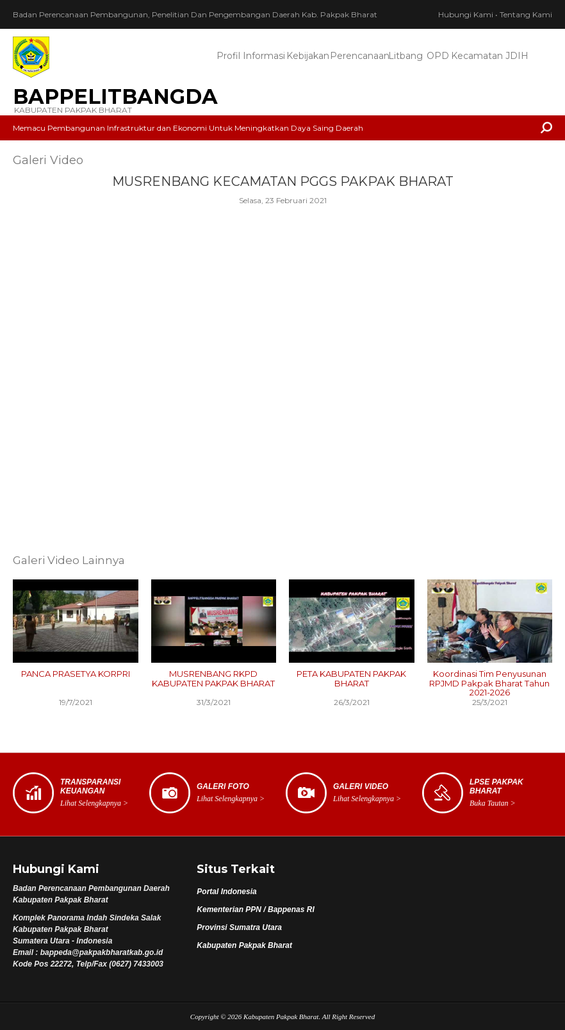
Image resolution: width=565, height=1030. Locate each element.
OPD (438, 56)
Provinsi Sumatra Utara (239, 927)
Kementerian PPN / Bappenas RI (255, 909)
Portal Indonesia (226, 891)
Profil (228, 56)
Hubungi (465, 14)
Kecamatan (476, 56)
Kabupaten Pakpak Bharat (244, 945)
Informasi (264, 56)
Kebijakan (307, 56)
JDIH (516, 56)
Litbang (405, 56)
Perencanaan (358, 56)
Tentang (526, 14)
